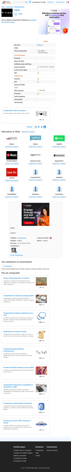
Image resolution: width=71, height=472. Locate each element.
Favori (15, 14)
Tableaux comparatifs (19, 455)
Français (68, 2)
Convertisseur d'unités (20, 458)
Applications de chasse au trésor (15, 331)
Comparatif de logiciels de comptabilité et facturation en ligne (18, 386)
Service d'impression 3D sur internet (16, 278)
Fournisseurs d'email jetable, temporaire (17, 403)
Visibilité (13, 240)
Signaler (29, 127)
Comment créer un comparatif (22, 450)
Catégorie (13, 238)
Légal (37, 453)
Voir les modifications (16, 255)
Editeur (39, 240)
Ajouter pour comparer (28, 131)
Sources (13, 233)
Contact (37, 455)
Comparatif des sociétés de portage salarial (18, 295)
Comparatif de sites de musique (14, 110)
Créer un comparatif (30, 2)
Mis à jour (13, 243)
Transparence (39, 450)
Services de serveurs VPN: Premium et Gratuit (17, 422)
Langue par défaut (43, 238)
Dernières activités (52, 450)
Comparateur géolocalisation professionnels (13, 350)
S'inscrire (50, 2)
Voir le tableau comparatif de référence (15, 20)
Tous (3, 7)
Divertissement (19, 7)
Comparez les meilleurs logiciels (23, 453)
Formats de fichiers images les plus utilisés (18, 367)
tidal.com (40, 45)
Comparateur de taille (39, 2)
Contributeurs (14, 246)
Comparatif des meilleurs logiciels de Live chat (18, 314)
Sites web (9, 7)
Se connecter (60, 2)
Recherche (26, 2)
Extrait (12, 228)
